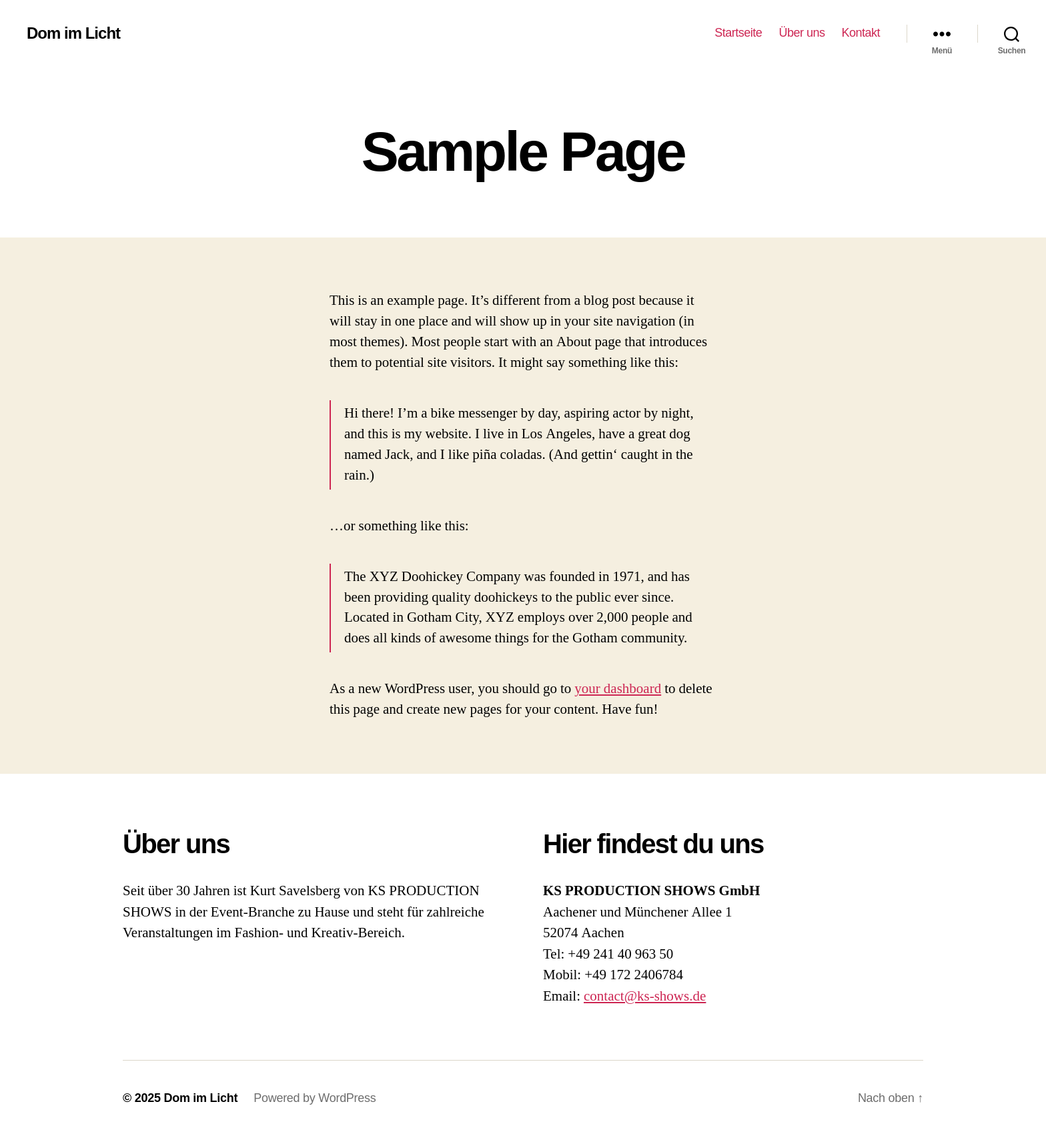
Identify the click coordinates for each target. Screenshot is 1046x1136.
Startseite (738, 32)
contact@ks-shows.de (645, 996)
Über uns (801, 32)
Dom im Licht (73, 33)
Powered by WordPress (314, 1098)
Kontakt (860, 32)
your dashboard (617, 689)
